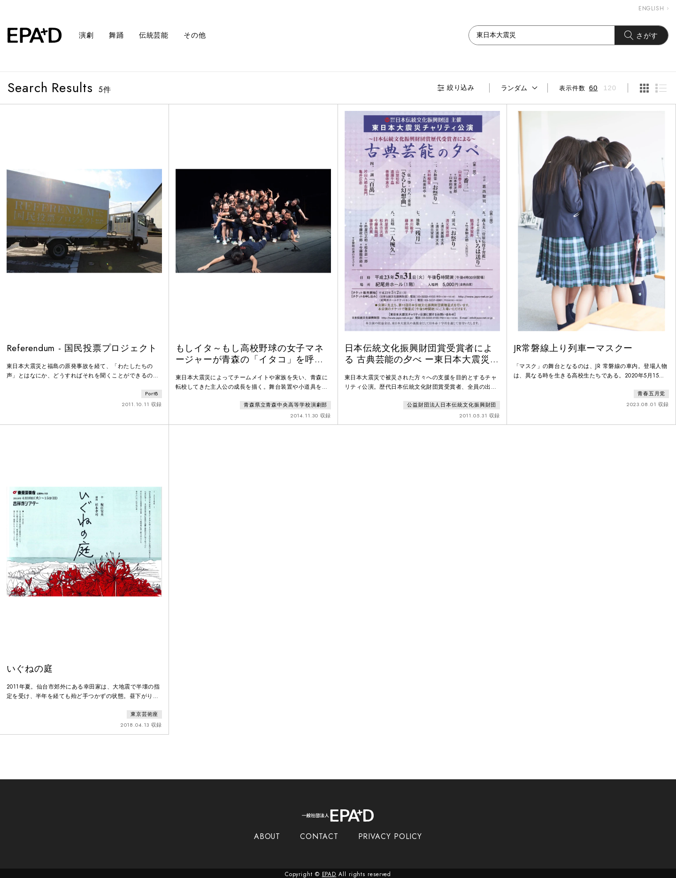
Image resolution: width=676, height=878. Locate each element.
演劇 (86, 35)
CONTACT (319, 834)
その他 (195, 35)
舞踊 (116, 35)
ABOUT (267, 834)
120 (609, 87)
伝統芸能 (154, 35)
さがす (641, 35)
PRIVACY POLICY (390, 834)
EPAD (329, 872)
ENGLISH (653, 8)
